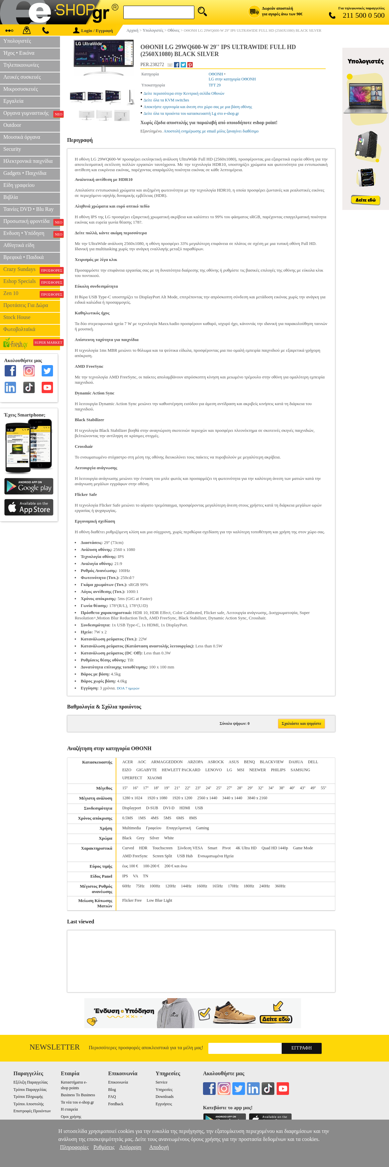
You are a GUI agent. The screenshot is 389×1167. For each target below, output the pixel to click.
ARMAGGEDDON (167, 762)
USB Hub (185, 856)
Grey (141, 838)
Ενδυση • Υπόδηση (31, 234)
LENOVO (213, 770)
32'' (260, 788)
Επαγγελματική (178, 828)
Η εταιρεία (69, 1109)
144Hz (186, 886)
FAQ (112, 1096)
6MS (180, 818)
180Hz (249, 886)
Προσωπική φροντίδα (31, 222)
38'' (281, 788)
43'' (302, 788)
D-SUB (152, 808)
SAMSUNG (300, 770)
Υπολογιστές (17, 41)
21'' (177, 788)
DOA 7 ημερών (128, 688)
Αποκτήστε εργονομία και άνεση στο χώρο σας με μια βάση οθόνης (198, 106)
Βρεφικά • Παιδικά (23, 257)
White (169, 838)
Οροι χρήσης (71, 1116)
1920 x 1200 (182, 798)
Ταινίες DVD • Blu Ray (28, 209)
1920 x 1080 (157, 798)
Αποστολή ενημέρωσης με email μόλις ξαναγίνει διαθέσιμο (211, 131)
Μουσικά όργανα (21, 137)
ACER (127, 762)
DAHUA (296, 762)
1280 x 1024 (132, 798)
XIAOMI (154, 778)
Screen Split (162, 856)
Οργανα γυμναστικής (31, 113)
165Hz (217, 886)
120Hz (170, 886)
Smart (212, 848)
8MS (193, 818)
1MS (142, 818)
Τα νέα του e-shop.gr (77, 1102)
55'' (323, 788)
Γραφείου (153, 828)
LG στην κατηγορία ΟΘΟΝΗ (232, 79)
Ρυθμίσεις (103, 1147)
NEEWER (257, 770)
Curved (128, 848)
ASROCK (216, 762)
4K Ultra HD (246, 848)
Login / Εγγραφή (93, 30)
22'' (187, 788)
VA (135, 876)
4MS (154, 818)
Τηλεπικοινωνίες (21, 65)
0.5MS (127, 818)
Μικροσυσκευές (20, 89)
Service (162, 1082)
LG (229, 770)
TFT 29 (215, 85)
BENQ (249, 762)
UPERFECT (132, 778)
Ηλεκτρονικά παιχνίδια (28, 161)
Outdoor (12, 125)
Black (127, 838)
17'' (145, 788)
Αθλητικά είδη (18, 245)
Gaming (202, 828)
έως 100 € (130, 866)
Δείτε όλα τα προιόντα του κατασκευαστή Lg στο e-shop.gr (191, 113)
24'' (208, 788)
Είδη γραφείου (19, 185)
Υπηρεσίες (164, 1089)
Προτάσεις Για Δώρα (25, 305)
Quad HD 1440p (275, 848)
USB (199, 808)
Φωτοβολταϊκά (19, 329)
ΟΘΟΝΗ (216, 74)
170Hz (233, 886)
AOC (142, 762)
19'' (166, 788)
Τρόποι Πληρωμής (28, 1096)
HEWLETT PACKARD (181, 770)
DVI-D (168, 808)
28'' (239, 788)
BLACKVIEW (272, 762)
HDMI (184, 808)
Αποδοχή (159, 1147)
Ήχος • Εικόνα (18, 53)
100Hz (155, 886)
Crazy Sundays (31, 270)
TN (145, 876)
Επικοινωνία (118, 1082)
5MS (167, 818)
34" (271, 788)
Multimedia (131, 828)
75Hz (140, 886)
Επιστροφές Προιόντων (32, 1111)
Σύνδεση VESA (190, 848)
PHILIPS (278, 770)
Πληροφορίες (74, 1147)
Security (12, 149)
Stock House (16, 317)
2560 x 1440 (207, 798)
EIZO (126, 770)
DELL (313, 762)
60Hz (126, 886)
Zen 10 (31, 294)
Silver (154, 838)
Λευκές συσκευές (22, 77)
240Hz (264, 886)
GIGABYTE (146, 770)
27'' (229, 788)
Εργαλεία (13, 101)
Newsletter (55, 1047)
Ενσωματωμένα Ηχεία (215, 856)
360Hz (280, 886)
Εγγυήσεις (164, 1104)
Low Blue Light (159, 900)
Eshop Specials (31, 282)
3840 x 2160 (257, 798)
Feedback (116, 1104)
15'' (125, 788)
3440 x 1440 (232, 798)
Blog (112, 1089)
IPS (125, 876)
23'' (198, 788)
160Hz (202, 886)
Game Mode (303, 848)
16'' (135, 788)
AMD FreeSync (135, 856)
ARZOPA (195, 762)
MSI (240, 770)
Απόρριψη (130, 1147)
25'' (219, 788)
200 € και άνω (175, 866)
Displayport (131, 808)
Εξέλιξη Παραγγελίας (30, 1082)
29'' (250, 788)
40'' (292, 788)
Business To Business (78, 1095)
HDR (143, 848)
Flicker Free (132, 900)
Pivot (226, 848)
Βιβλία (10, 197)
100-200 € (151, 866)
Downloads (165, 1096)
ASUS (234, 762)
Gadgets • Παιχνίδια (24, 173)
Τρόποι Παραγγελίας (29, 1089)
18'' (156, 788)
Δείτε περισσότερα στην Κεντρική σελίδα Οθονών (184, 93)
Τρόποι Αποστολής (28, 1104)
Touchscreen (162, 848)
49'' (313, 788)
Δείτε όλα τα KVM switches (166, 100)
